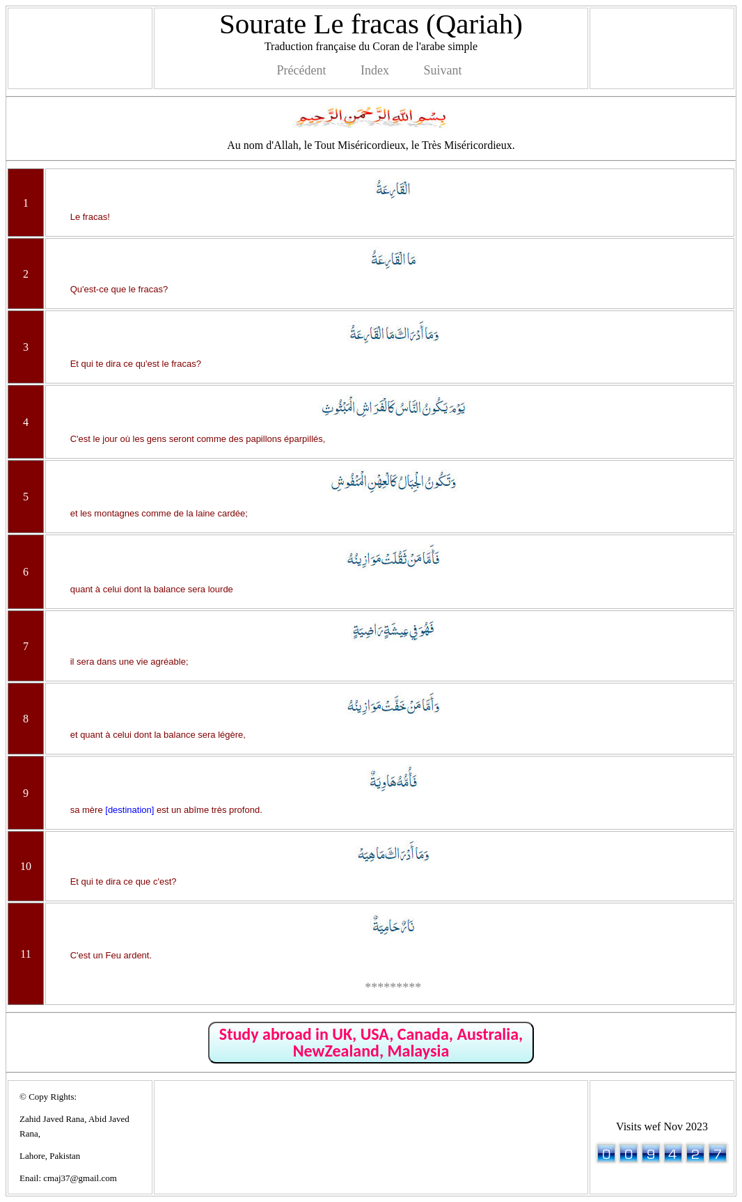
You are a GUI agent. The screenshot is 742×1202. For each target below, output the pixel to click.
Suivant (442, 70)
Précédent (301, 70)
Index (375, 70)
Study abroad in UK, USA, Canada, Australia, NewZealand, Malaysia (371, 1042)
